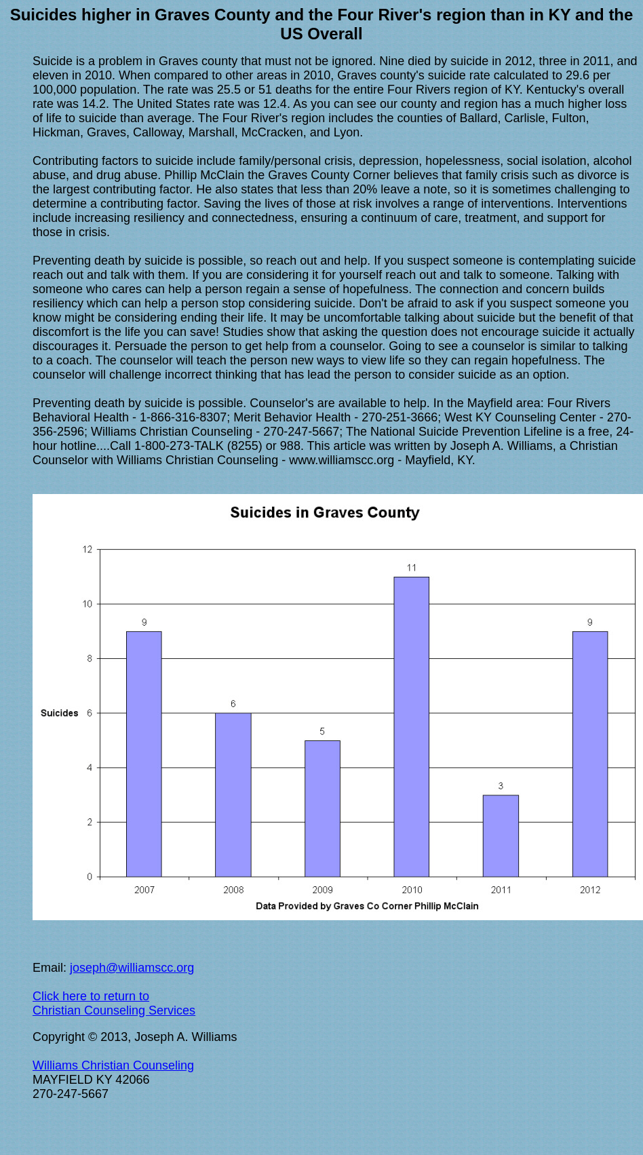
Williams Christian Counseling (113, 1065)
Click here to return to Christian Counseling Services (114, 1003)
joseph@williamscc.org (132, 967)
